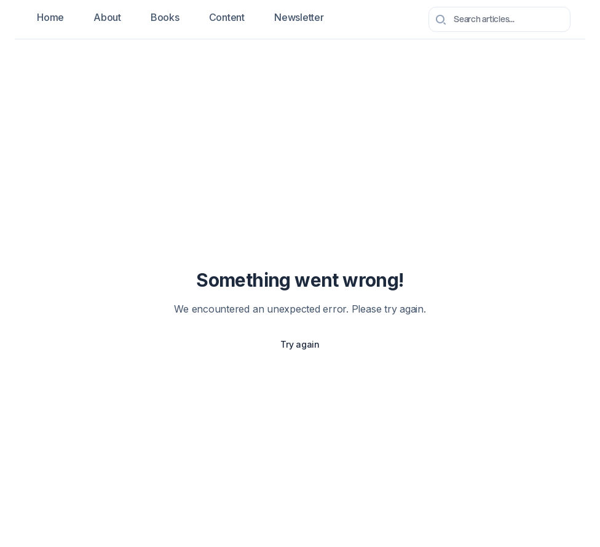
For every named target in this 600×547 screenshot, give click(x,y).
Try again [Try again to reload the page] (300, 344)
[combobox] (499, 19)
